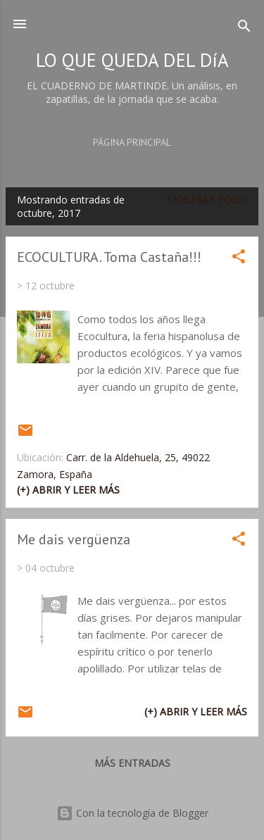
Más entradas (132, 763)
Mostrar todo (207, 199)
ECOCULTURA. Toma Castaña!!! (109, 257)
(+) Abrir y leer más (68, 489)
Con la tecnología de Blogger (132, 813)
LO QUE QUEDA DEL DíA (132, 60)
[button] (238, 259)
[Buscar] (244, 28)
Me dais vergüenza (73, 539)
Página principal (132, 142)
